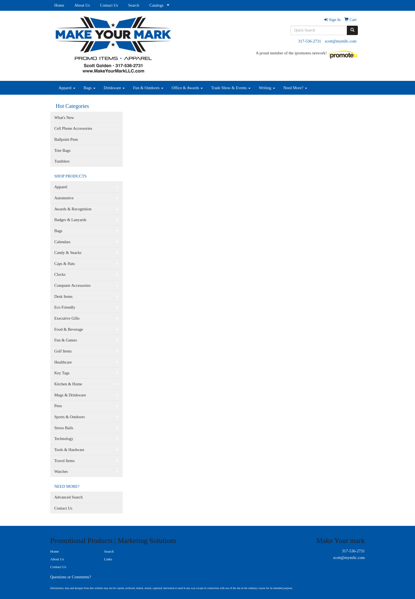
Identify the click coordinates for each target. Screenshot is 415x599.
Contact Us (109, 5)
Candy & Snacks (68, 252)
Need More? (295, 88)
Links (108, 559)
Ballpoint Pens (66, 139)
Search (133, 5)
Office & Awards (187, 88)
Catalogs (156, 5)
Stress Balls (63, 428)
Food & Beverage (68, 329)
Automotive (64, 198)
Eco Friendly (64, 307)
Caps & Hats (64, 263)
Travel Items (64, 460)
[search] (352, 30)
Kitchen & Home (68, 384)
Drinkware (114, 88)
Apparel (66, 88)
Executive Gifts (67, 318)
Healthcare (63, 362)
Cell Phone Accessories (73, 128)
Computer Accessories (72, 285)
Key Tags (62, 373)
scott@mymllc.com (341, 41)
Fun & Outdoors (148, 88)
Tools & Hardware (69, 449)
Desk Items (63, 296)
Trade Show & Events (231, 88)
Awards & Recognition (73, 209)
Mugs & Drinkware (70, 395)
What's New (64, 117)
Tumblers (62, 161)
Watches (61, 471)
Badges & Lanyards (70, 220)
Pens (58, 406)
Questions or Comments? (70, 577)
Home (59, 5)
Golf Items (63, 351)
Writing (267, 88)
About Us (82, 5)
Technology (63, 438)
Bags (89, 88)
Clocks (60, 274)
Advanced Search (68, 497)
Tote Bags (62, 150)
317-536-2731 (309, 41)
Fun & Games (65, 340)
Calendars (62, 242)
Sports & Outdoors (69, 417)
